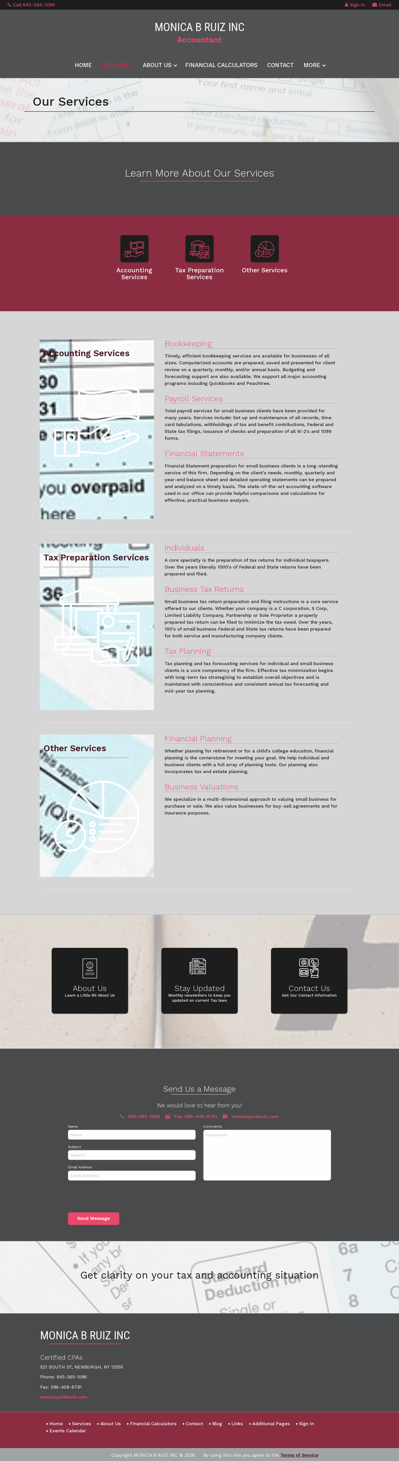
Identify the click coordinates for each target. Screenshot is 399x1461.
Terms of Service (299, 1454)
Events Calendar (67, 1429)
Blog (217, 1422)
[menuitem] (83, 63)
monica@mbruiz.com (63, 1396)
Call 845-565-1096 (31, 4)
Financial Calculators (221, 64)
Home (83, 64)
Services (115, 64)
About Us (157, 64)
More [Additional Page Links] (312, 64)
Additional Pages (271, 1422)
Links (237, 1422)
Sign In (355, 5)
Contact (280, 64)
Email (381, 5)
